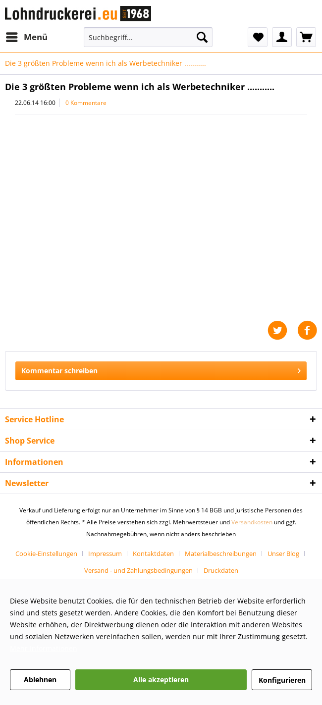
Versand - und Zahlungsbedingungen (138, 570)
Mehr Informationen (43, 648)
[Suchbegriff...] (148, 37)
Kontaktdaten (153, 553)
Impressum (105, 553)
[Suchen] (202, 37)
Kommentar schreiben (161, 369)
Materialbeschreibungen (221, 553)
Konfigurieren (282, 680)
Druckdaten (221, 570)
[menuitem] (26, 37)
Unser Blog (283, 553)
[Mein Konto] (282, 37)
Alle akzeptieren (161, 679)
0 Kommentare (86, 103)
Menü (27, 36)
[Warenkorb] (306, 37)
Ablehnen (40, 679)
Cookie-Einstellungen (46, 553)
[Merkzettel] (258, 37)
